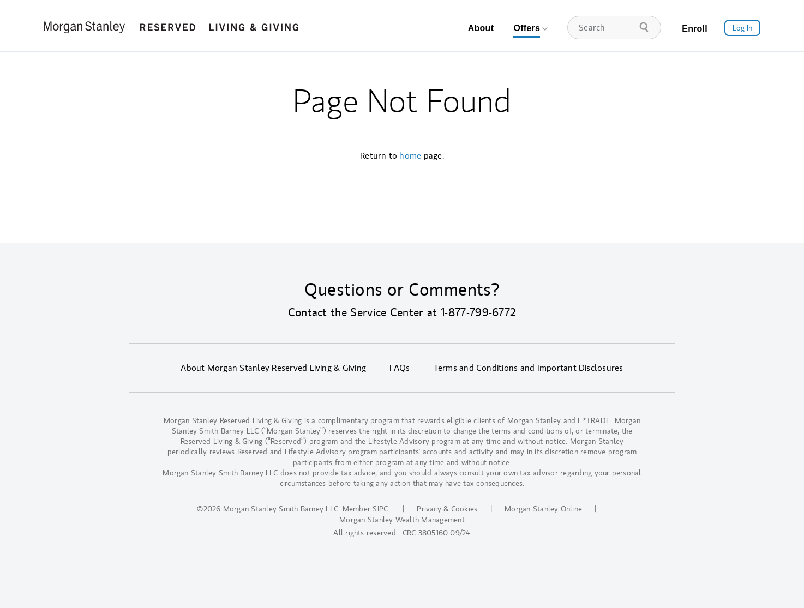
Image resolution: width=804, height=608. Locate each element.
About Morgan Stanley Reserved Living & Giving (273, 368)
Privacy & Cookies (447, 509)
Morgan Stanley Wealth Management (402, 520)
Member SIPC (365, 509)
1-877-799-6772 (478, 312)
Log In (742, 28)
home (410, 156)
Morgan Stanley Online (543, 509)
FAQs (399, 368)
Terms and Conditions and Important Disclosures (528, 368)
